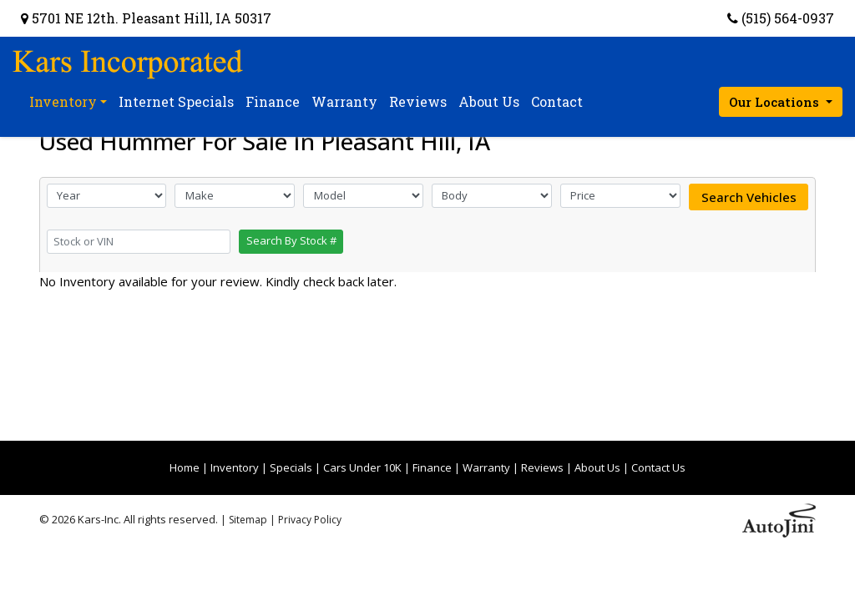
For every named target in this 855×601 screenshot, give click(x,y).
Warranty (486, 467)
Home (184, 467)
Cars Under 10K (362, 467)
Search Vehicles (749, 197)
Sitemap (248, 520)
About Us (597, 467)
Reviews (542, 467)
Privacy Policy (309, 520)
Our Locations (775, 101)
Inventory (234, 467)
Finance (432, 467)
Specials (291, 467)
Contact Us (658, 467)
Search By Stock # (291, 240)
